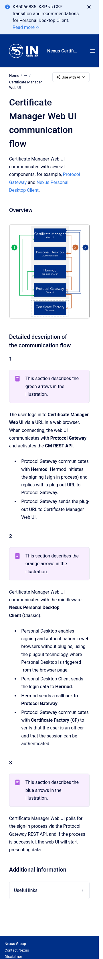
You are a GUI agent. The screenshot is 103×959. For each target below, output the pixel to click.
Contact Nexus (17, 950)
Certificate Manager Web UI (25, 85)
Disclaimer (13, 956)
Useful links (25, 890)
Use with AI (71, 77)
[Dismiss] (89, 6)
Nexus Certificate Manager (62, 51)
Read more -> (26, 27)
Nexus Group (15, 944)
